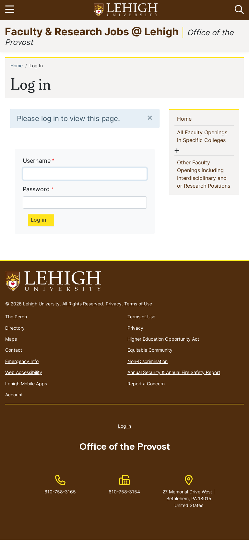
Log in (124, 426)
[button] (238, 10)
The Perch (16, 317)
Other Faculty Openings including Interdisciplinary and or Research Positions (205, 174)
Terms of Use (138, 304)
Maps (11, 339)
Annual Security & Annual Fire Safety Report (173, 372)
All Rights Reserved (82, 304)
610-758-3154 (124, 492)
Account (14, 394)
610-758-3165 (60, 492)
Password (36, 189)
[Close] (149, 117)
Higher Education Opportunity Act (163, 339)
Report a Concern (146, 383)
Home (16, 65)
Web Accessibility (23, 372)
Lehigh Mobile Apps (26, 383)
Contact (13, 350)
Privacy (114, 304)
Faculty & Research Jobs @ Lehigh (92, 31)
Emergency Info (22, 361)
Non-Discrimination (147, 361)
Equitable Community (149, 350)
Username (37, 161)
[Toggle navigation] (10, 10)
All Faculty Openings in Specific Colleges (205, 136)
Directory (15, 328)
